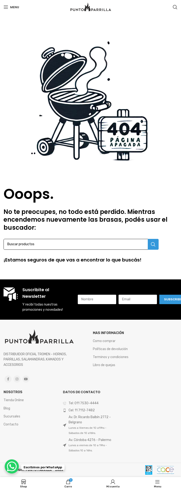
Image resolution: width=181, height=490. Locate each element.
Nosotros (13, 392)
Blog (7, 408)
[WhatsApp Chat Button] (12, 466)
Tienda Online (14, 400)
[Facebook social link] (8, 379)
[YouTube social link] (25, 379)
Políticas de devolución (110, 349)
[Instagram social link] (17, 379)
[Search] (175, 7)
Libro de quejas (104, 365)
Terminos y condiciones (110, 357)
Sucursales (12, 416)
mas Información (108, 333)
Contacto (11, 424)
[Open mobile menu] (11, 7)
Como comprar (104, 341)
